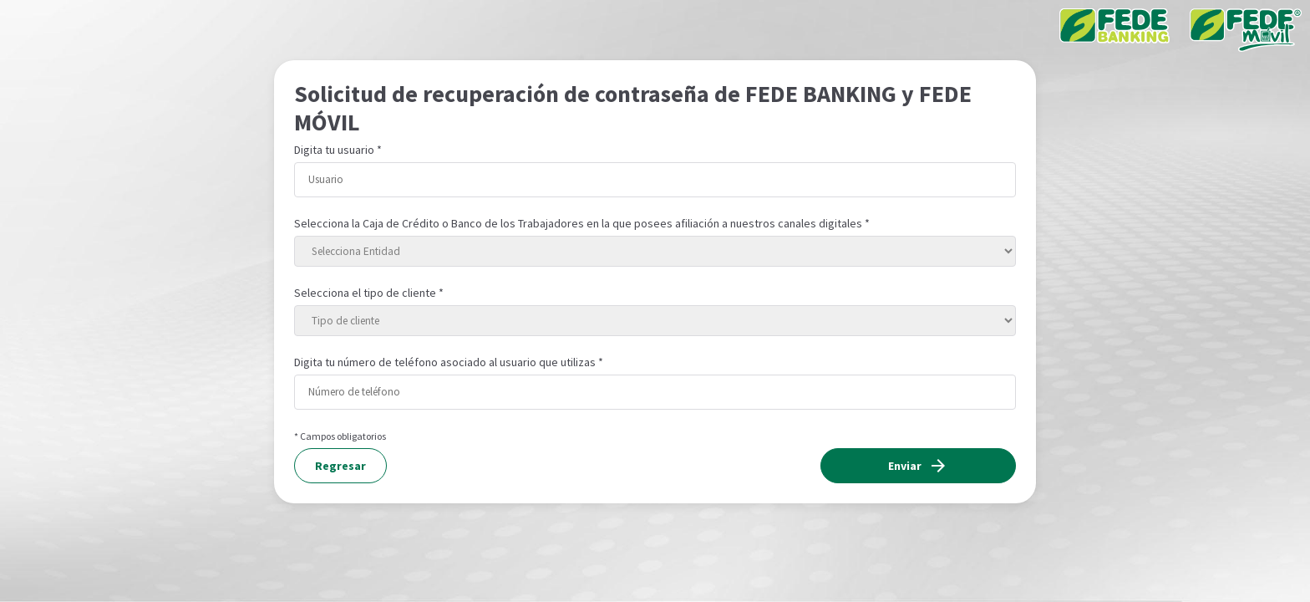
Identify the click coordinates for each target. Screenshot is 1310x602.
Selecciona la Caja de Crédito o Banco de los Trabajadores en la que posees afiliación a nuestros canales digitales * (582, 223)
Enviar (918, 466)
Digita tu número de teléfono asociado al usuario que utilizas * (448, 362)
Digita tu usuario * (338, 150)
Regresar (340, 465)
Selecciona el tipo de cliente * (369, 292)
